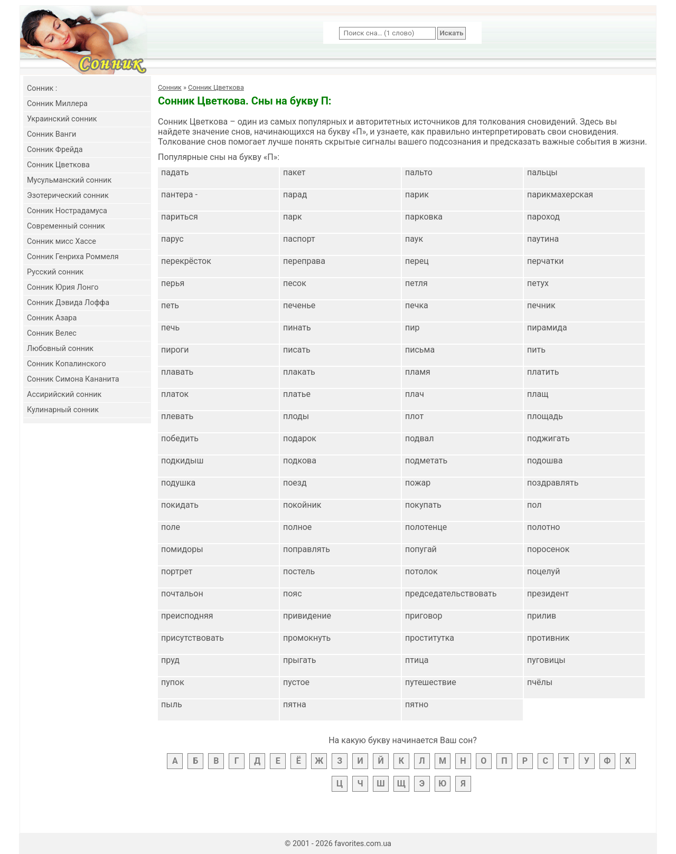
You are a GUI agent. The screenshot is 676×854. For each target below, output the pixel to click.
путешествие (430, 682)
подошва (544, 461)
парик (417, 194)
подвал (419, 438)
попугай (421, 549)
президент (548, 594)
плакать (299, 372)
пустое (296, 682)
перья (172, 283)
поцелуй (543, 571)
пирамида (547, 327)
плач (414, 394)
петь (170, 305)
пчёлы (539, 682)
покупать (423, 505)
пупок (172, 682)
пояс (292, 594)
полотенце (426, 527)
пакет (294, 172)
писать (297, 350)
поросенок (548, 549)
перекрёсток (186, 261)
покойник (302, 505)
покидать (180, 505)
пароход (543, 217)
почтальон (182, 594)
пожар (417, 483)
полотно (543, 527)
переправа (304, 261)
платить (543, 372)
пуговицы (546, 660)
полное (297, 527)
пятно (416, 704)
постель (299, 571)
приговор (423, 616)
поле (170, 527)
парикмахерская (560, 194)
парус (172, 239)
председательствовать (450, 594)
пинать (297, 327)
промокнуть (307, 638)
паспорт (299, 239)
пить (536, 350)
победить (180, 438)
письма (420, 350)
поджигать (548, 438)
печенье (299, 305)
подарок (299, 438)
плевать (177, 416)
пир (412, 327)
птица (416, 660)
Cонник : (42, 88)
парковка (424, 217)
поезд (295, 483)
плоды (296, 416)
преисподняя (187, 616)
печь (170, 327)
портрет (177, 571)
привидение (307, 616)
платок (175, 394)
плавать (177, 372)
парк (292, 217)
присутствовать (192, 638)
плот (414, 416)
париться (179, 217)
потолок (421, 571)
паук (414, 239)
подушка (178, 483)
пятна (294, 704)
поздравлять (552, 483)
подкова (299, 461)
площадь (545, 416)
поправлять (306, 549)
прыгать (299, 660)
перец (417, 261)
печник (541, 305)
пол (534, 505)
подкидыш (182, 461)
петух (538, 283)
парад (295, 194)
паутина (543, 239)
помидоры (182, 549)
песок (294, 283)
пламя (417, 372)
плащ (537, 394)
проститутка (429, 638)
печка (416, 305)
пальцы (542, 172)
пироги (175, 350)
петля (416, 283)
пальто (419, 172)
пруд (170, 660)
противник (548, 638)
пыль (171, 704)
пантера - (179, 194)
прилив (541, 616)
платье (297, 394)
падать (175, 172)
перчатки (545, 261)
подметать (426, 461)
